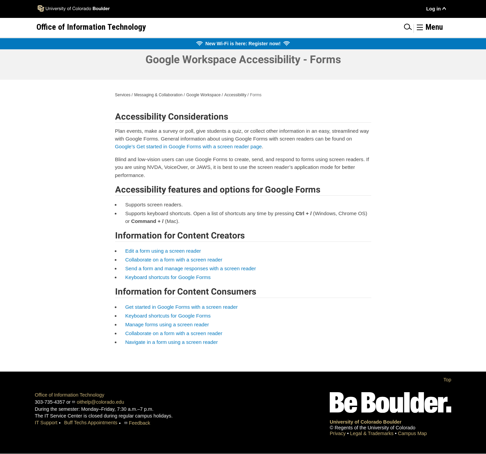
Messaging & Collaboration (158, 95)
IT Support (46, 422)
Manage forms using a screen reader (167, 324)
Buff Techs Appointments (90, 422)
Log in (433, 8)
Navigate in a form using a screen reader (171, 342)
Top (447, 379)
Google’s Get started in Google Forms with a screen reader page (188, 146)
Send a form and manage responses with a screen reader (190, 268)
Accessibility (235, 95)
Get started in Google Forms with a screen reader (181, 307)
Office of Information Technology (69, 395)
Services (123, 95)
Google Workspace (203, 95)
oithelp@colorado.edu (100, 402)
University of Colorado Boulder (366, 422)
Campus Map (412, 433)
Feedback (139, 423)
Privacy (338, 433)
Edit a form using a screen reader (163, 251)
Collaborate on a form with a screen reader (173, 259)
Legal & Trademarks (372, 433)
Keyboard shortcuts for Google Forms (168, 277)
